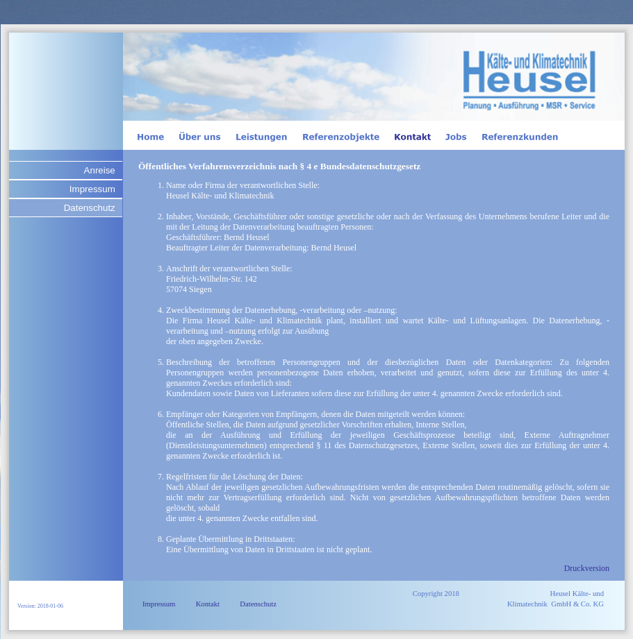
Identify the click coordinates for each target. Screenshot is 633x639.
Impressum (92, 189)
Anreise (99, 170)
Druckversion (586, 568)
